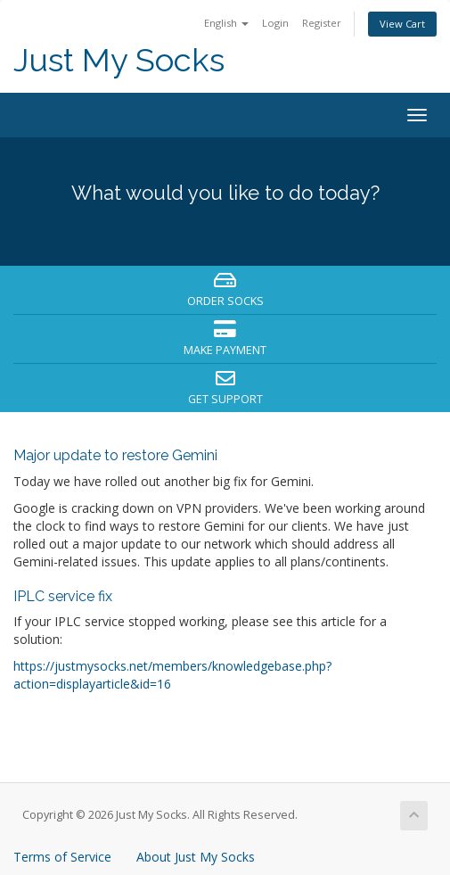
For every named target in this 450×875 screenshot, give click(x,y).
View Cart (402, 23)
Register (321, 22)
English (226, 22)
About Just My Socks (195, 856)
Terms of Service (62, 856)
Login (275, 22)
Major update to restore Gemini (115, 455)
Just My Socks (119, 60)
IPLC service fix (62, 596)
